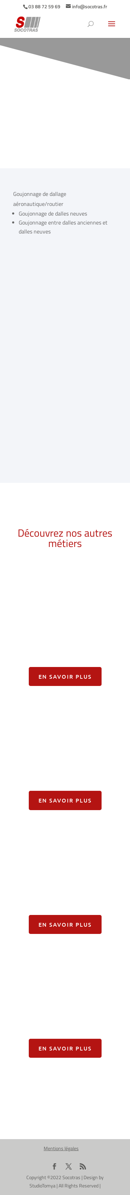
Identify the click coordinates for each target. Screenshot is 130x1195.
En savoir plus (65, 676)
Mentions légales (61, 1148)
